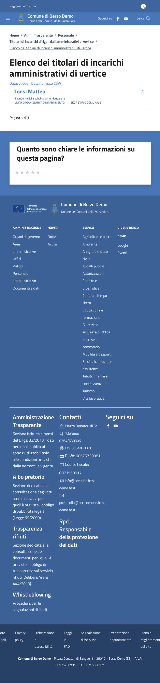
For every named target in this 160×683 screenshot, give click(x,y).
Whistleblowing (32, 594)
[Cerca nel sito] (148, 18)
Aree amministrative (24, 247)
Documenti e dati (26, 288)
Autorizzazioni (93, 273)
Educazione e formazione (93, 313)
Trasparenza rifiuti (27, 532)
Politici (18, 266)
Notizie (53, 236)
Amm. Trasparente (38, 35)
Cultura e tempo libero (95, 299)
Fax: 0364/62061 (75, 448)
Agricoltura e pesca (97, 236)
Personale (66, 35)
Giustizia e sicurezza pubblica (96, 328)
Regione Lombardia (23, 6)
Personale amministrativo (24, 277)
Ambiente (90, 244)
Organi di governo (26, 236)
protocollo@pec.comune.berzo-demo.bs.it (80, 503)
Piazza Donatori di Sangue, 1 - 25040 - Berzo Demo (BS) (80, 425)
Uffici (17, 259)
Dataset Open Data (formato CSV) (35, 83)
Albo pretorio (28, 476)
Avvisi (52, 244)
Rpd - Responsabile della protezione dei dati (78, 533)
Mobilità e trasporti (97, 354)
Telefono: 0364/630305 (70, 437)
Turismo (89, 391)
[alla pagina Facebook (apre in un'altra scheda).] (116, 18)
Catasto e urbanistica (91, 284)
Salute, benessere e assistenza (97, 365)
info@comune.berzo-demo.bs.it (78, 484)
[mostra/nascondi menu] (8, 18)
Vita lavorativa (93, 398)
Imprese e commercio (91, 343)
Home (14, 35)
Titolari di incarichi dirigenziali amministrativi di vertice (52, 41)
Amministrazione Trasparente (33, 421)
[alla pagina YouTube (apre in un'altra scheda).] (124, 18)
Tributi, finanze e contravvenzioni (95, 379)
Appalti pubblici (94, 266)
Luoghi (122, 245)
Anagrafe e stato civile (95, 255)
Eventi (122, 252)
